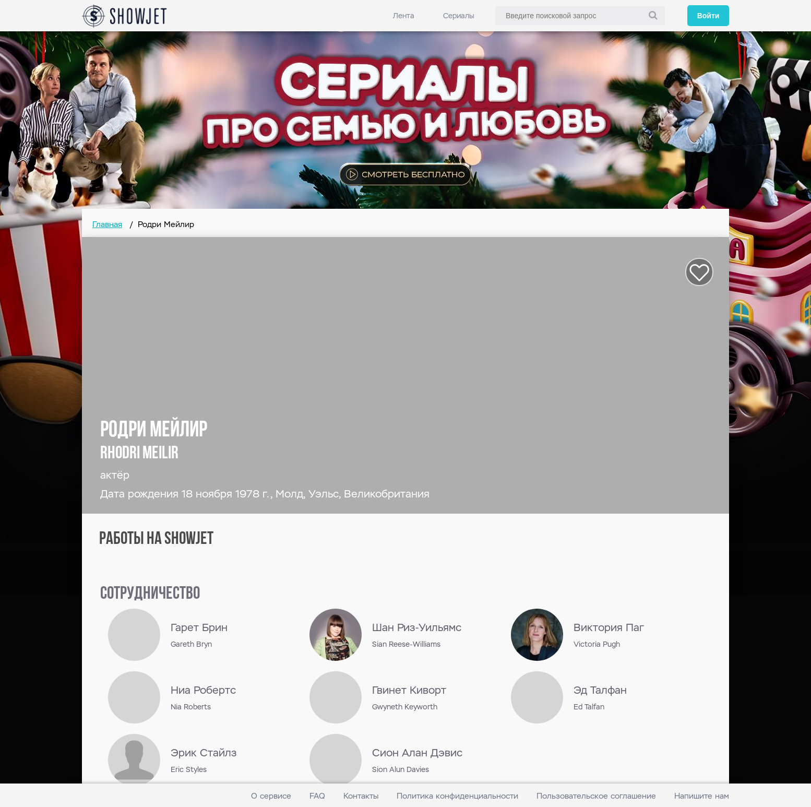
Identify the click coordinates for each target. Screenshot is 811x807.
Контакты (360, 796)
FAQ (317, 796)
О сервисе (271, 796)
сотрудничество (150, 594)
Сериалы (458, 15)
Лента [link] (403, 15)
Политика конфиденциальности (457, 796)
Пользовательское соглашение (596, 796)
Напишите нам (701, 796)
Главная (107, 224)
